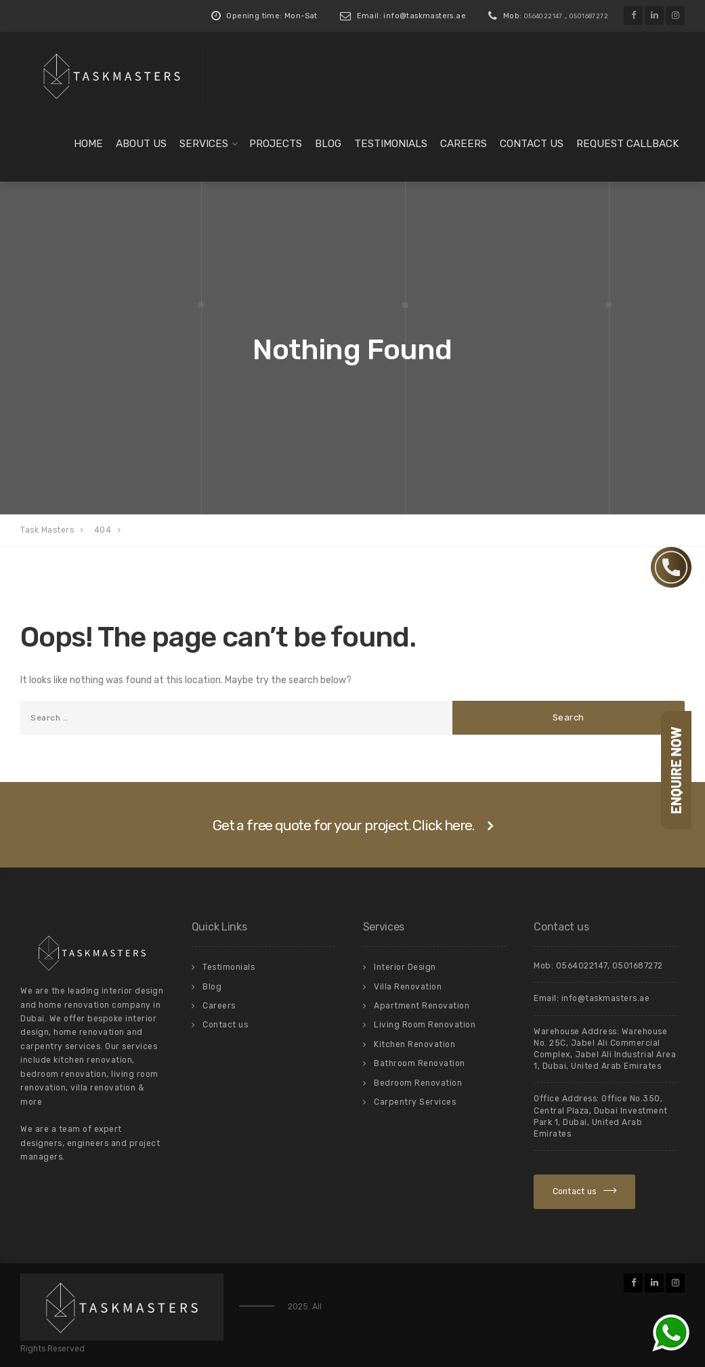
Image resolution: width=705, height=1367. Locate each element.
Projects (275, 144)
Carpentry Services (415, 1102)
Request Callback (627, 144)
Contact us (531, 144)
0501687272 (589, 16)
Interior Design (405, 967)
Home (88, 144)
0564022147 (543, 16)
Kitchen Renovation (414, 1044)
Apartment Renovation (421, 1006)
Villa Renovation (408, 987)
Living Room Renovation (424, 1024)
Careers (463, 144)
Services (203, 144)
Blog (328, 144)
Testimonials (390, 144)
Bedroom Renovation (418, 1083)
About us (141, 144)
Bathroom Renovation (419, 1063)
